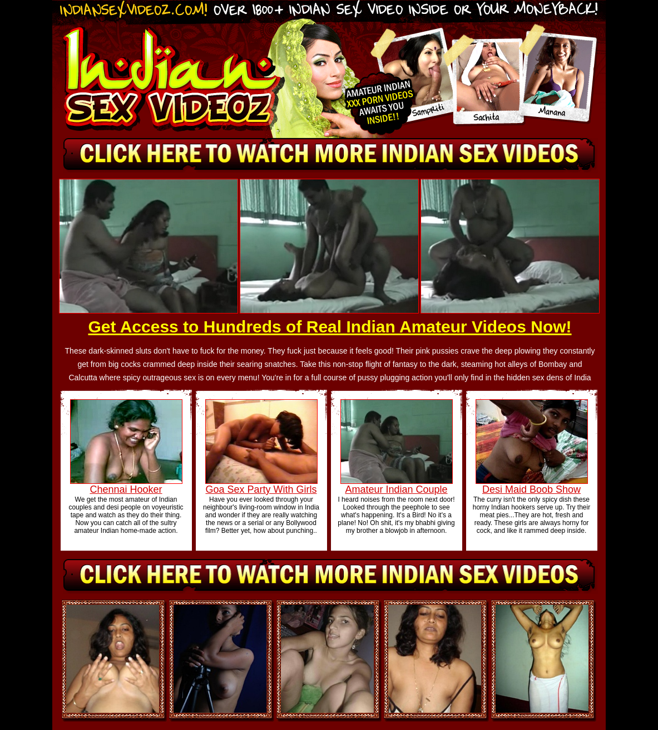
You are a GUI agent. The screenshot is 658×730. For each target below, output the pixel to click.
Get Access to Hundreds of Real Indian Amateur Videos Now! (329, 326)
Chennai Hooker (126, 489)
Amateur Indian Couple (396, 489)
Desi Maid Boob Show (531, 489)
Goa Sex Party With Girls (260, 489)
